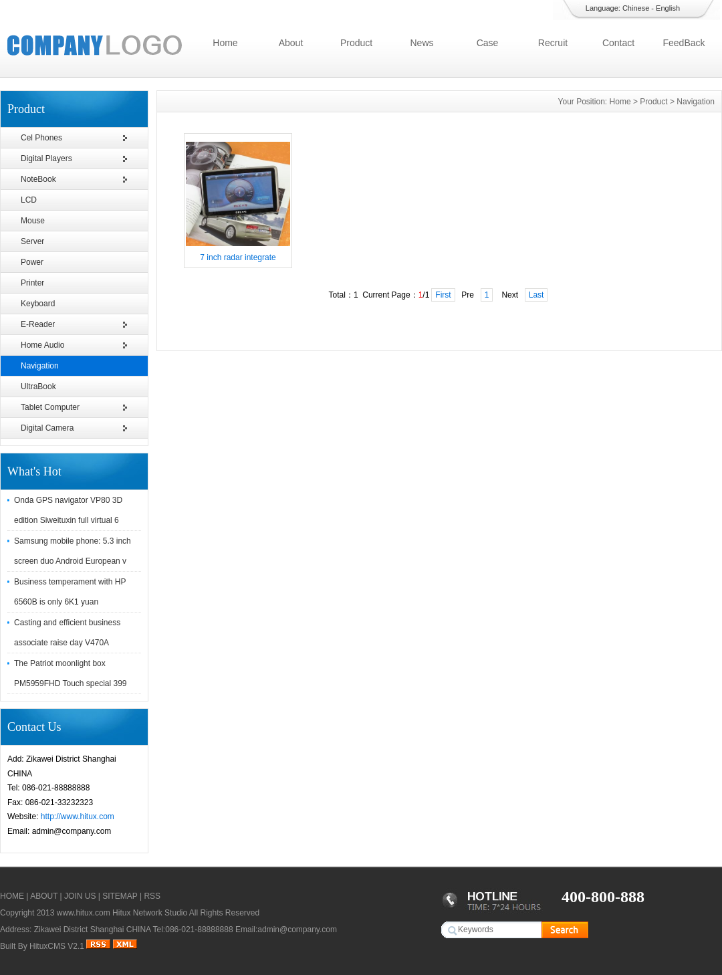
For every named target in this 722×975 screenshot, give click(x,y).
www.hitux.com (83, 912)
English (668, 8)
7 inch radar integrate (237, 257)
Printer (32, 283)
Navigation (40, 365)
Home (225, 42)
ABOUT (43, 896)
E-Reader (38, 324)
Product (356, 42)
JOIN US (80, 896)
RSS (152, 896)
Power (32, 262)
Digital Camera (47, 428)
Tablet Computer (50, 407)
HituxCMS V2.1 (56, 946)
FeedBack (684, 42)
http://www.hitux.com (77, 816)
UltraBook (38, 386)
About (291, 42)
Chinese (635, 8)
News (421, 42)
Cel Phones (41, 137)
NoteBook (38, 179)
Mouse (33, 220)
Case (488, 42)
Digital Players (46, 158)
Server (32, 241)
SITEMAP (119, 896)
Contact (618, 42)
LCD (29, 200)
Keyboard (38, 303)
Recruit (553, 42)
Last (536, 295)
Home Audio (42, 345)
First (443, 295)
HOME (12, 896)
